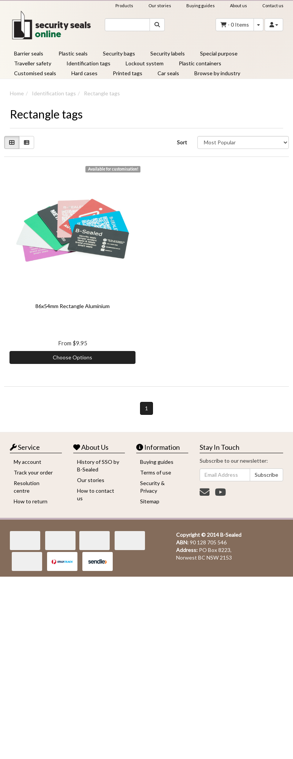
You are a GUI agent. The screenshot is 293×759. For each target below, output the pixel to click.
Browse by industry (217, 73)
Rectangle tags (102, 93)
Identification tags (88, 63)
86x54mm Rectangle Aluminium (72, 306)
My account (27, 462)
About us (238, 5)
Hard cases (84, 73)
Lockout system (145, 63)
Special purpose (219, 53)
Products (124, 5)
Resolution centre (26, 487)
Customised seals (35, 73)
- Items (235, 24)
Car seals (168, 73)
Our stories (159, 5)
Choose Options (72, 357)
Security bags (119, 53)
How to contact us (95, 494)
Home (17, 93)
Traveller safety (32, 63)
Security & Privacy (152, 487)
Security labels (167, 53)
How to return (30, 501)
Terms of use (155, 472)
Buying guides (200, 5)
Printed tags (127, 73)
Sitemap (149, 501)
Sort (182, 142)
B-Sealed (230, 534)
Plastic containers (200, 63)
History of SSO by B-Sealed (98, 466)
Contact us (273, 5)
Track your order (33, 472)
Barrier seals (28, 53)
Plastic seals (73, 53)
